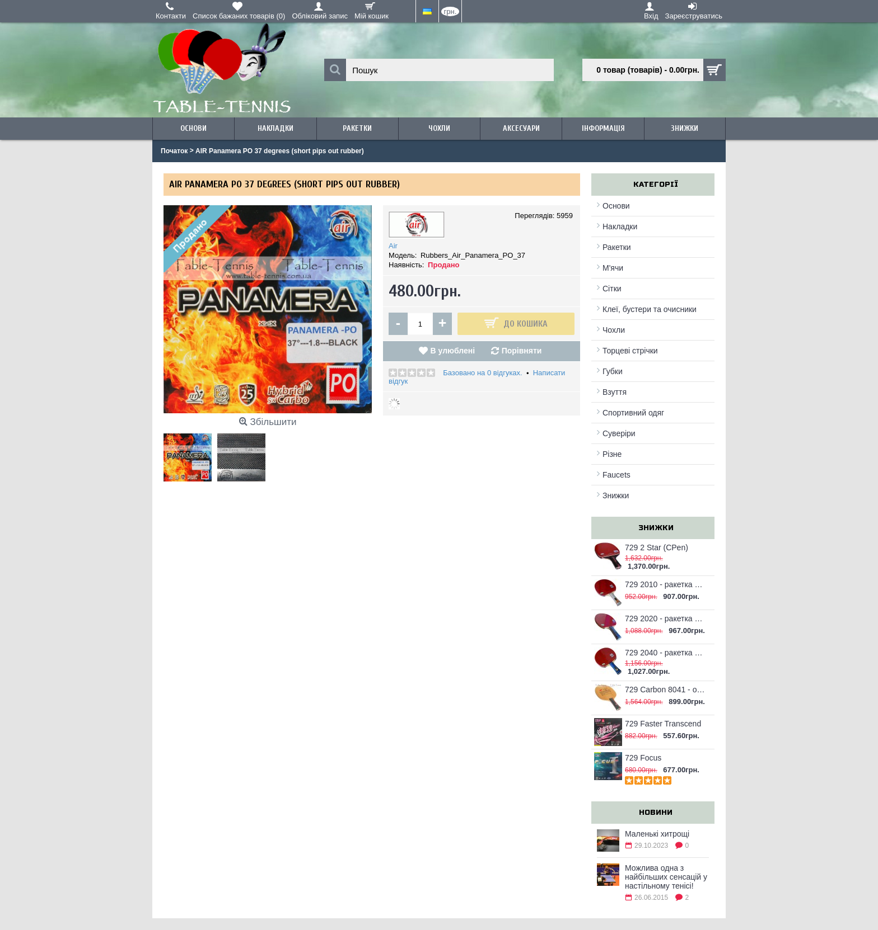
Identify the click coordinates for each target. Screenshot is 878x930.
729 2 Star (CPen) (656, 547)
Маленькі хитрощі (657, 833)
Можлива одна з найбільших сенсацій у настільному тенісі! (666, 876)
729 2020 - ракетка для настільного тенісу (665, 618)
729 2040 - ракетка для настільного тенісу (665, 652)
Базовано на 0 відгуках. (482, 373)
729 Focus (643, 757)
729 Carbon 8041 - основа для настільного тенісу (665, 689)
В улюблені (453, 350)
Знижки (616, 495)
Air (393, 246)
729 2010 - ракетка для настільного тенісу (665, 584)
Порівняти (522, 350)
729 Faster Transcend (663, 723)
